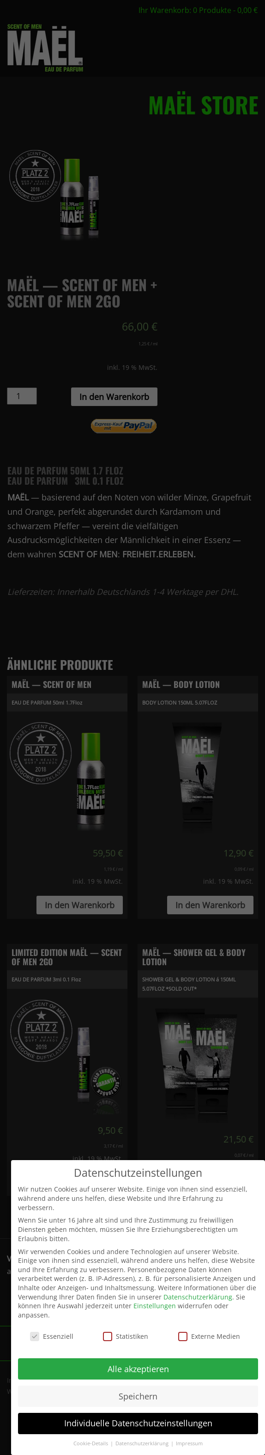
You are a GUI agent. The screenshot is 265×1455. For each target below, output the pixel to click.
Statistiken (125, 1333)
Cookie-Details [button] (91, 1440)
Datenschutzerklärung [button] (142, 1440)
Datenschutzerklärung (197, 1293)
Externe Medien (209, 1333)
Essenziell (51, 1333)
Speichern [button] (138, 1393)
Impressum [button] (189, 1440)
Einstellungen (154, 1303)
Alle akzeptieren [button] (138, 1365)
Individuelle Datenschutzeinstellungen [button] (138, 1420)
